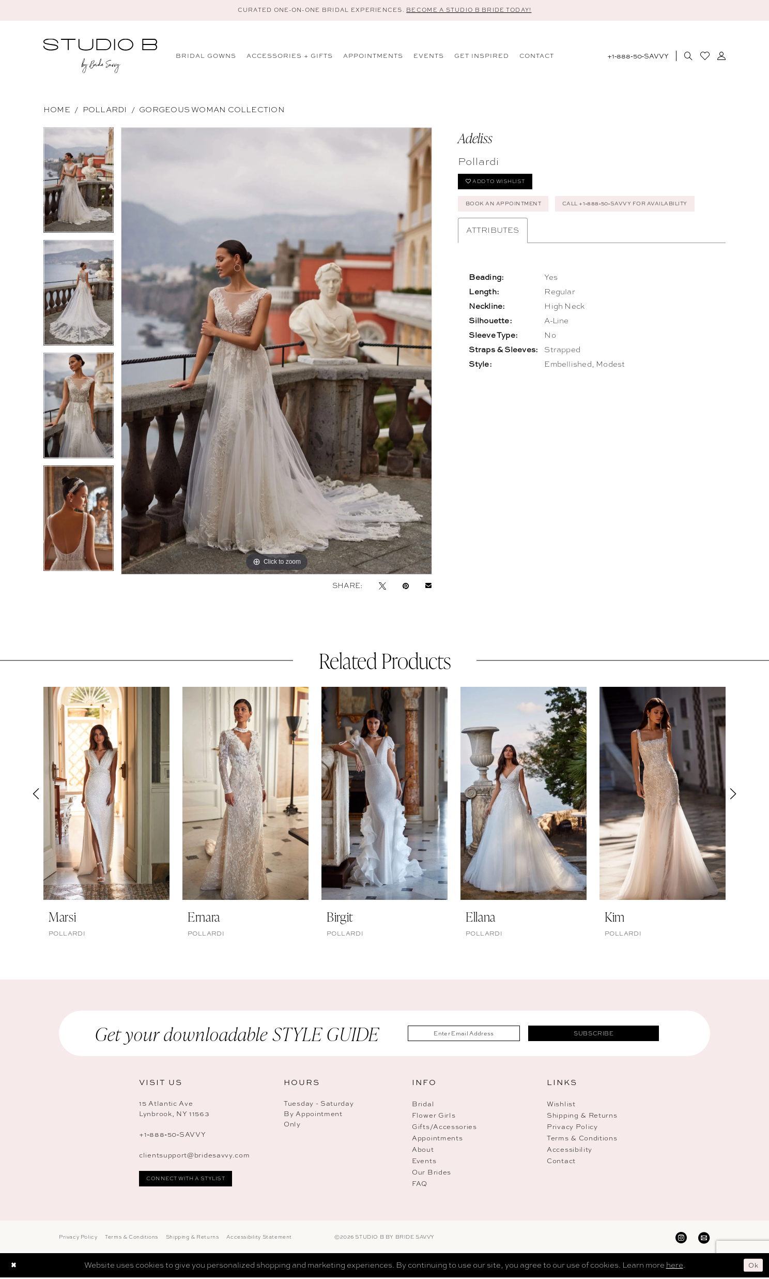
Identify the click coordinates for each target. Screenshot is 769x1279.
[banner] (100, 57)
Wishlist (561, 1105)
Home (56, 111)
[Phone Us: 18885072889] (637, 57)
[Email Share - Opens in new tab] (428, 586)
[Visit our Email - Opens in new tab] (704, 1238)
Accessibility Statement (259, 1238)
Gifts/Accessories (444, 1128)
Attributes (492, 265)
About (423, 1151)
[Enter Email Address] (475, 1035)
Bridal (423, 1105)
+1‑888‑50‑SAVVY (172, 1136)
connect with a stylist (194, 1181)
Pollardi (105, 111)
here (674, 1266)
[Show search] (688, 57)
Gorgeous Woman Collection (212, 111)
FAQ (419, 1185)
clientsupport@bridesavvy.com (194, 1156)
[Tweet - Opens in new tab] (382, 587)
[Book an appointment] (671, 31)
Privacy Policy (572, 1128)
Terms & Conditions (582, 1139)
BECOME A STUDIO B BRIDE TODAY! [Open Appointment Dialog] (484, 10)
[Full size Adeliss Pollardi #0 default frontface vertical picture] (276, 352)
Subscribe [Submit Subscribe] (604, 1034)
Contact (561, 1162)
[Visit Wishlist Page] (704, 57)
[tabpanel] (78, 185)
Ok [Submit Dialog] (752, 1266)
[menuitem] (206, 57)
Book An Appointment (511, 211)
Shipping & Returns (582, 1116)
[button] (721, 57)
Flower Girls (433, 1116)
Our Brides (431, 1173)
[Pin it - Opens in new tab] (405, 587)
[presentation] (106, 794)
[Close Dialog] (15, 1267)
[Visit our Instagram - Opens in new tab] (681, 1238)
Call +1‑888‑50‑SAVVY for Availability (541, 237)
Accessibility (569, 1151)
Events (424, 1162)
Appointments (437, 1139)
